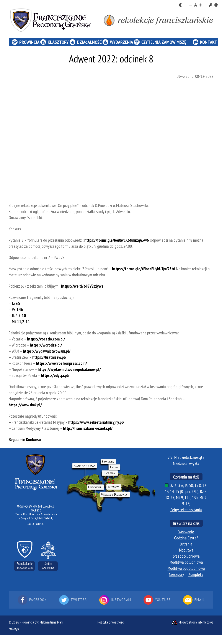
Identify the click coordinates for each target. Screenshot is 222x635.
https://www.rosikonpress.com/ (61, 363)
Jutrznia (186, 544)
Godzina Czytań (186, 538)
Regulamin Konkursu (25, 439)
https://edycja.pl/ (55, 375)
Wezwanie (186, 532)
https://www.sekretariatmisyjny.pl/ (96, 422)
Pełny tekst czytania (186, 510)
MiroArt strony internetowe (192, 622)
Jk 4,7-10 (19, 315)
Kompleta (195, 574)
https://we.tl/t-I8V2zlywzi (82, 286)
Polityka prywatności (111, 622)
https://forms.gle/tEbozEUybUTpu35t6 (143, 269)
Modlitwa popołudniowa (186, 568)
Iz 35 (15, 303)
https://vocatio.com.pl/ (46, 339)
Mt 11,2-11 (21, 321)
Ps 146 (17, 309)
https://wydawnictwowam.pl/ (46, 351)
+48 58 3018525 (36, 524)
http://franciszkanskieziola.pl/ (88, 428)
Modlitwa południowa (186, 562)
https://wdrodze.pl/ (46, 345)
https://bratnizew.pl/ (49, 357)
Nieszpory (176, 574)
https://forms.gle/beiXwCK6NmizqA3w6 (116, 240)
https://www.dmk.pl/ (25, 405)
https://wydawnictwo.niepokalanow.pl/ (69, 369)
